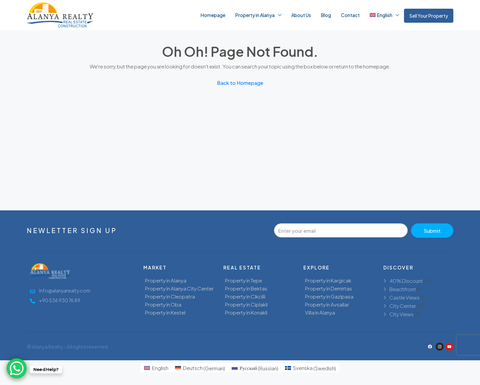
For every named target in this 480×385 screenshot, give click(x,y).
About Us (301, 15)
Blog (326, 15)
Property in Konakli (246, 312)
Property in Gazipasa (329, 296)
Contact (350, 15)
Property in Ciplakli (246, 304)
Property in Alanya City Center (179, 288)
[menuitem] (156, 368)
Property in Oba (163, 304)
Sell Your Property (428, 16)
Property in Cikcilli (245, 296)
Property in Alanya (255, 15)
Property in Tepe (243, 280)
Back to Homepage (240, 82)
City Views (401, 314)
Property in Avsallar (327, 304)
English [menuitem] (160, 368)
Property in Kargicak (328, 280)
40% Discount (406, 280)
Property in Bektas (246, 288)
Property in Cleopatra (170, 296)
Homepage (213, 15)
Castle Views (404, 297)
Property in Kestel (165, 312)
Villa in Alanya (320, 312)
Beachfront (402, 289)
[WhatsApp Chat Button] (17, 368)
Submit (432, 230)
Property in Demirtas (328, 288)
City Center (402, 306)
